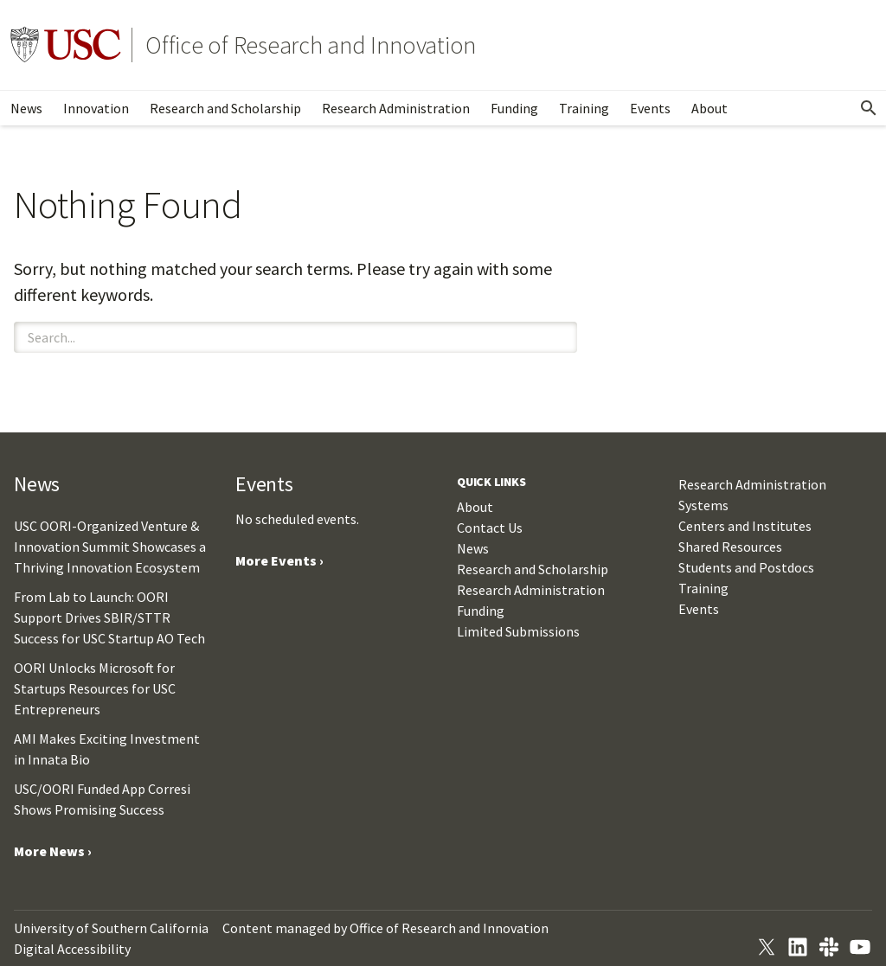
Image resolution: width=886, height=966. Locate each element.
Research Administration (396, 108)
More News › (53, 851)
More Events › (279, 560)
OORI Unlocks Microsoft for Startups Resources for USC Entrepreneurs (95, 688)
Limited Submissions (518, 631)
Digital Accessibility (72, 948)
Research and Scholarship (225, 108)
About (709, 108)
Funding (514, 108)
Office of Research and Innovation (310, 45)
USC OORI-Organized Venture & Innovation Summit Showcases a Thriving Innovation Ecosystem (110, 546)
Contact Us (490, 527)
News (26, 108)
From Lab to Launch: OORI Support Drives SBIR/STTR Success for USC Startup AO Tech (109, 617)
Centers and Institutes (745, 525)
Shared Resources (730, 546)
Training (584, 108)
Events (650, 108)
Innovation (96, 108)
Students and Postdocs (746, 567)
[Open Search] (868, 108)
